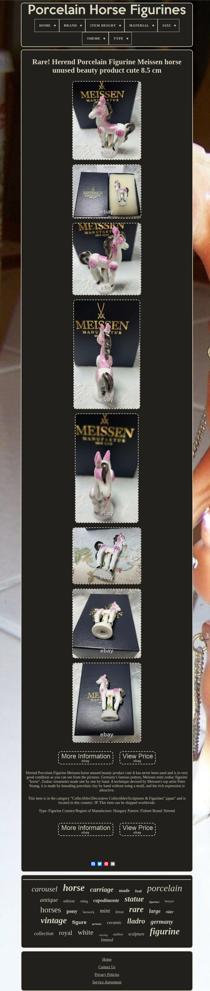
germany (162, 921)
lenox (119, 912)
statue (134, 898)
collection (44, 933)
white (85, 932)
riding (84, 901)
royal (65, 932)
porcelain (164, 888)
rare (136, 909)
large (155, 911)
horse (74, 888)
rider (170, 912)
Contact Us (106, 967)
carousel (44, 889)
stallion (118, 934)
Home (106, 959)
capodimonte (106, 900)
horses (50, 909)
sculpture (136, 934)
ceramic (114, 922)
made (124, 890)
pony (72, 911)
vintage (54, 920)
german (97, 923)
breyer (169, 901)
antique (49, 899)
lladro (136, 921)
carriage (102, 889)
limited (107, 940)
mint (105, 910)
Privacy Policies (107, 975)
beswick (89, 912)
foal (138, 891)
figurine (165, 931)
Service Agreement (106, 982)
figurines (154, 901)
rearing (103, 935)
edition (69, 901)
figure (79, 922)
